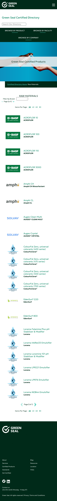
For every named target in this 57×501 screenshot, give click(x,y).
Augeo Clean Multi (33, 217)
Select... (22, 98)
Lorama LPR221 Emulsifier (37, 367)
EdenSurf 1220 (31, 299)
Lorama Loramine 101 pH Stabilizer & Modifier (36, 355)
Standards (5, 470)
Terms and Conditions (37, 495)
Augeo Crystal (31, 233)
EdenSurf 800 (31, 316)
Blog (31, 460)
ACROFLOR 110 (31, 150)
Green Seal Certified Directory (20, 17)
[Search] (14, 24)
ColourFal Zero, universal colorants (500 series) (36, 272)
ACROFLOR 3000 (32, 167)
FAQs (32, 470)
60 (37, 107)
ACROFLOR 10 (31, 117)
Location (33, 466)
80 (40, 107)
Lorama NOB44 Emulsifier (37, 392)
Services (5, 463)
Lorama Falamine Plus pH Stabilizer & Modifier (36, 330)
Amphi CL (28, 200)
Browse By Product (15, 30)
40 (33, 107)
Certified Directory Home (17, 84)
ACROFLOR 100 (31, 134)
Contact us (6, 487)
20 (30, 107)
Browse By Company (28, 38)
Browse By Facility (42, 30)
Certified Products (8, 466)
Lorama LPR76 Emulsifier (36, 380)
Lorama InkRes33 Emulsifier (38, 342)
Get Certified (6, 473)
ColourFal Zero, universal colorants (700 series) (36, 285)
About (4, 460)
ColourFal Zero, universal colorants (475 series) (36, 260)
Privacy (26, 495)
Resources (33, 463)
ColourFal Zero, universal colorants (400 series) (36, 247)
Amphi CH (29, 184)
